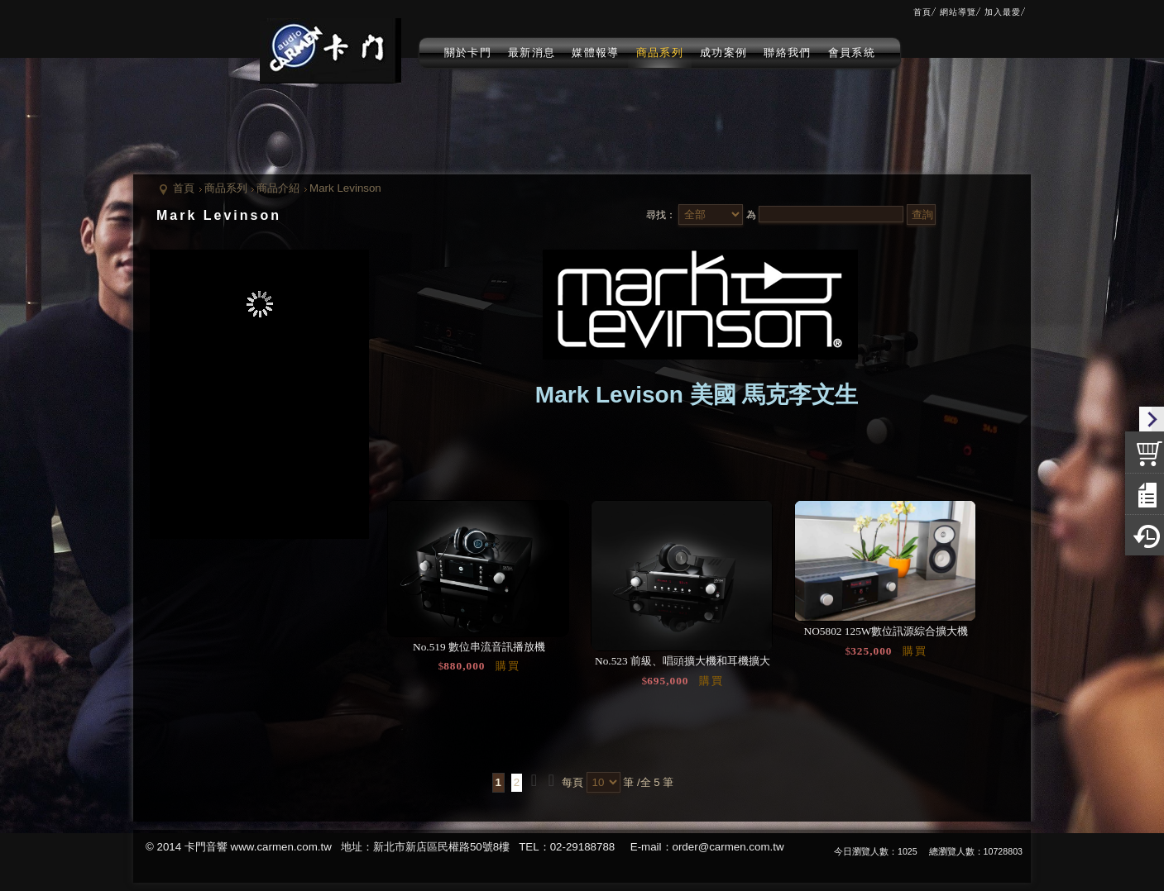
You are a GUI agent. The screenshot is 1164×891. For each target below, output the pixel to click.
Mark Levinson (345, 188)
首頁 (183, 188)
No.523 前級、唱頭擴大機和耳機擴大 (682, 661)
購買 (508, 666)
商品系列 (225, 188)
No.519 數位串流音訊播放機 (479, 647)
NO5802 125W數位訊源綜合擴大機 (886, 631)
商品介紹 (277, 188)
